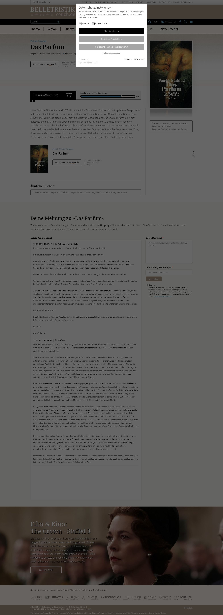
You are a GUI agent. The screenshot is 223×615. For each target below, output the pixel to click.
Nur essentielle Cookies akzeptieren (111, 46)
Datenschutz (139, 59)
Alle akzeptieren (111, 31)
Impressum (128, 59)
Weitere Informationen (111, 53)
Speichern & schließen (111, 38)
